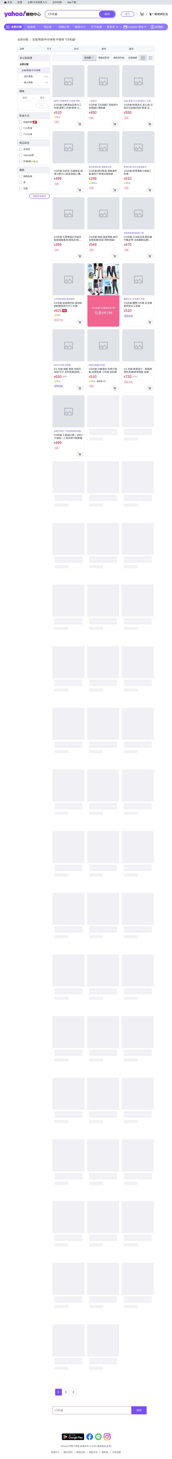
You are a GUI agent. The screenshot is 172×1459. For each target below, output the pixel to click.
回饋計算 (64, 26)
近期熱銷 (132, 57)
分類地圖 (116, 1452)
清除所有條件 (39, 196)
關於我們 (68, 1452)
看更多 (112, 26)
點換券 (32, 26)
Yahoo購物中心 (22, 14)
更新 (109, 1446)
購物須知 (80, 1452)
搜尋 (139, 1410)
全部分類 (24, 64)
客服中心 (55, 1452)
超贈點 (156, 27)
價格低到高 (103, 57)
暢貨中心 (80, 26)
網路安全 (93, 1452)
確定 (42, 105)
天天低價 (96, 26)
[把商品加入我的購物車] (80, 124)
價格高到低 (118, 57)
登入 (127, 14)
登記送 (48, 26)
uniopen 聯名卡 (134, 27)
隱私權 (105, 1452)
